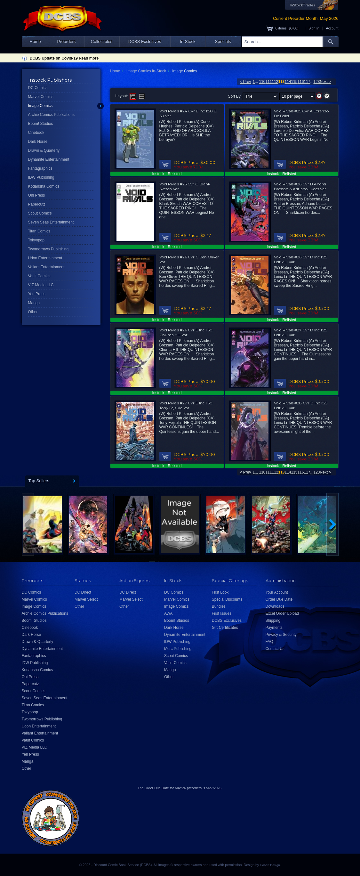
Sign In (313, 28)
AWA (168, 613)
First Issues (221, 613)
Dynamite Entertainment (48, 159)
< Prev (245, 81)
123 (317, 81)
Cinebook (36, 132)
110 (262, 81)
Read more (89, 58)
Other (33, 312)
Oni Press (36, 195)
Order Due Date (279, 599)
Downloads (275, 606)
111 (269, 81)
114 (288, 81)
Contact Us (275, 648)
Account (332, 28)
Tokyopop (36, 240)
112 (275, 81)
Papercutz (36, 204)
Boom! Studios (40, 123)
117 (307, 81)
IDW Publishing (41, 177)
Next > (325, 81)
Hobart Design (270, 865)
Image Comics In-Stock (146, 71)
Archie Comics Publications (51, 114)
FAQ (269, 641)
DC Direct (83, 592)
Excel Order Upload (282, 613)
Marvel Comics (40, 96)
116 (301, 81)
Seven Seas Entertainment (51, 222)
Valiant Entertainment (46, 267)
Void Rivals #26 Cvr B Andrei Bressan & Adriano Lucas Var (300, 186)
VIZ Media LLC (41, 285)
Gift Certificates (225, 627)
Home (35, 41)
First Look (220, 592)
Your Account (277, 592)
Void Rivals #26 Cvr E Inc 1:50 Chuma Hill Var (185, 332)
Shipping (273, 620)
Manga (34, 303)
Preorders (66, 41)
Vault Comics (39, 276)
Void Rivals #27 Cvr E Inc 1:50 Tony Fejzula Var (185, 405)
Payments (274, 627)
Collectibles (101, 41)
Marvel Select (86, 599)
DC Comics (38, 87)
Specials (223, 41)
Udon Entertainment (45, 258)
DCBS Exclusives (144, 41)
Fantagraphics (40, 168)
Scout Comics (40, 213)
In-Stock (187, 41)
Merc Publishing (177, 648)
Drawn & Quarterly (44, 150)
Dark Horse (38, 141)
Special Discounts (227, 599)
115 (294, 81)
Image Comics (40, 105)
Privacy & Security (281, 634)
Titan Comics (39, 231)
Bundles (219, 606)
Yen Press (36, 294)
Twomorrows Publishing (48, 249)
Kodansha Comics (43, 186)
